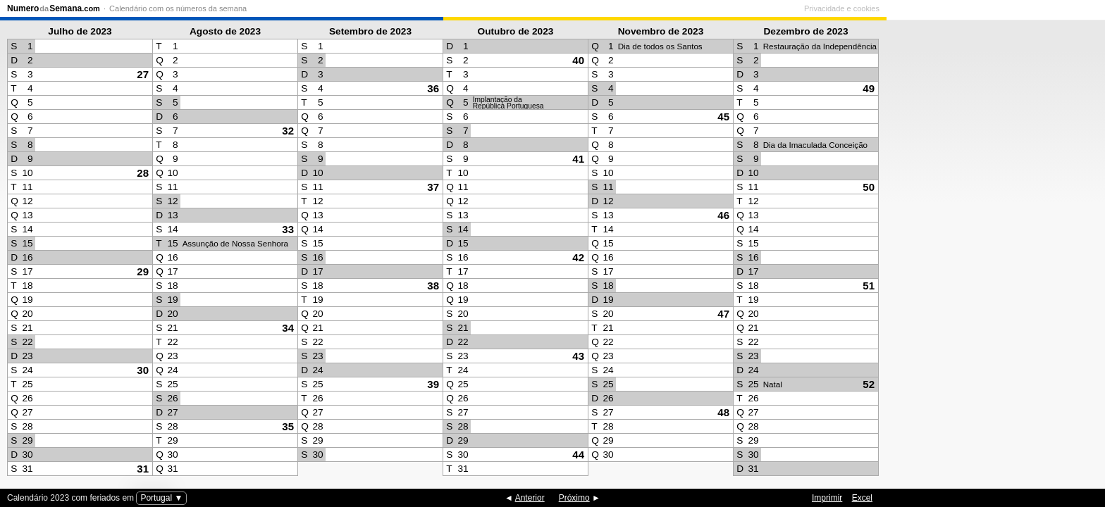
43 (578, 356)
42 (578, 257)
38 (433, 286)
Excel (862, 498)
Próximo (574, 498)
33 (288, 229)
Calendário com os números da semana (178, 8)
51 (869, 286)
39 (433, 384)
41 (578, 159)
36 (433, 88)
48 (723, 412)
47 (723, 314)
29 (143, 271)
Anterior (530, 498)
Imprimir (827, 498)
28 (143, 173)
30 (143, 370)
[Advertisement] (992, 250)
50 (869, 187)
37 (433, 187)
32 (288, 131)
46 (723, 215)
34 (288, 328)
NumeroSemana (53, 8)
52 (869, 384)
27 (143, 74)
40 (578, 60)
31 (143, 469)
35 (288, 426)
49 (869, 88)
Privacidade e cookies (1060, 8)
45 (723, 117)
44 (578, 455)
